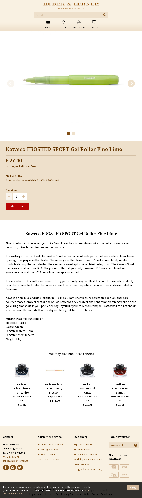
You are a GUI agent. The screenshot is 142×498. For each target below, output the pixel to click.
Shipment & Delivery (49, 459)
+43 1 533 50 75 (11, 456)
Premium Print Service (50, 444)
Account (63, 27)
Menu (48, 27)
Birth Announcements (85, 454)
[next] (131, 83)
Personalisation (46, 454)
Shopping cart (78, 27)
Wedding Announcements (88, 459)
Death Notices (81, 464)
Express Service (83, 444)
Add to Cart (17, 206)
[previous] (10, 83)
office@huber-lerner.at (15, 460)
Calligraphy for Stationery (88, 469)
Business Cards (82, 449)
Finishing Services (48, 449)
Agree (133, 488)
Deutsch (94, 27)
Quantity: (11, 190)
